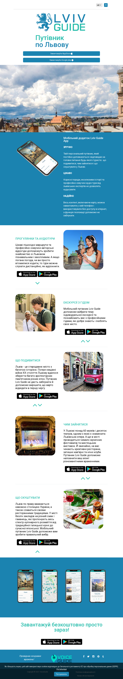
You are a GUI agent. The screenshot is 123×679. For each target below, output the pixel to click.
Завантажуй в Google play (61, 60)
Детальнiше (61, 669)
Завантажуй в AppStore (61, 54)
